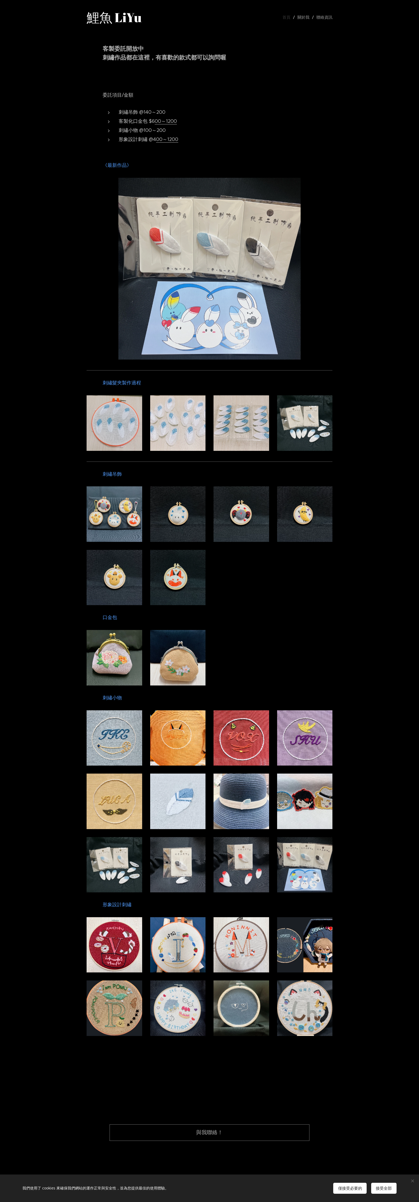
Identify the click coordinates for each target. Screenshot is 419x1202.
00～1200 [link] (166, 121)
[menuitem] (290, 17)
